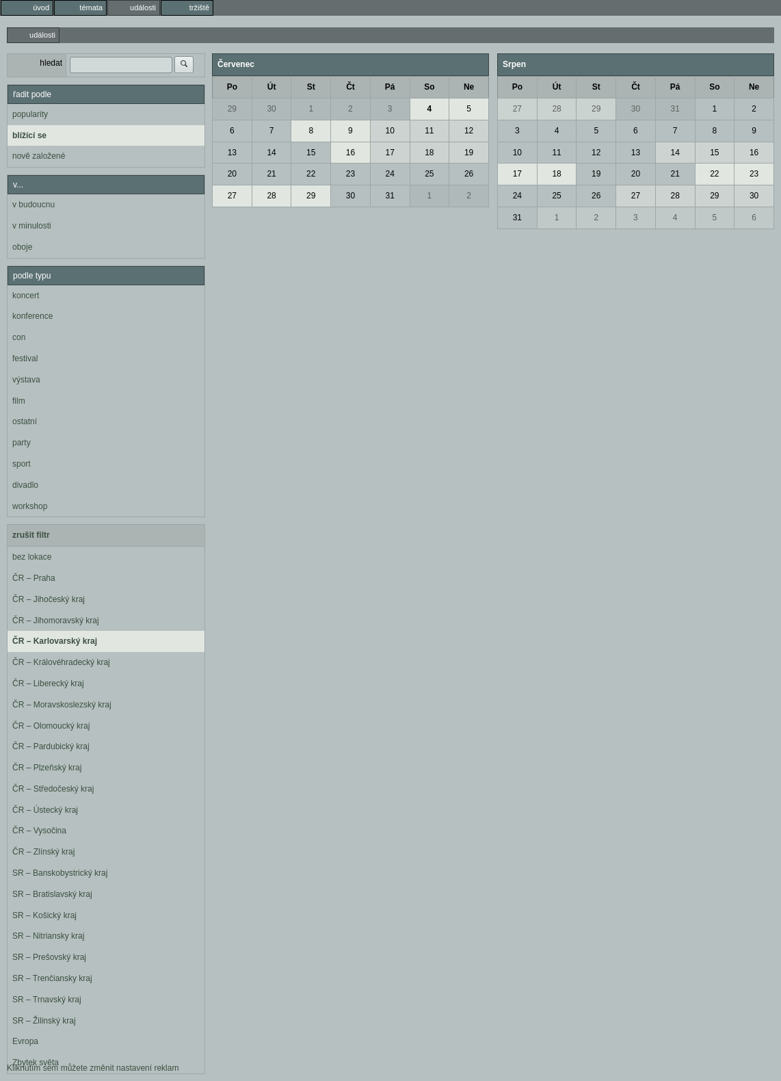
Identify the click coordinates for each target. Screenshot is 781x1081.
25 (429, 174)
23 (350, 174)
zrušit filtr (31, 535)
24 (389, 174)
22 (310, 174)
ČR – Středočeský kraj (53, 789)
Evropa (25, 1041)
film (18, 401)
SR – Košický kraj (44, 915)
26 (468, 174)
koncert (25, 295)
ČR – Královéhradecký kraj (61, 662)
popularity (30, 114)
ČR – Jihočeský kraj (48, 599)
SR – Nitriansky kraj (48, 936)
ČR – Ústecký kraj (45, 810)
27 (232, 195)
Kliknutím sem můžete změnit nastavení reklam (92, 1068)
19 (468, 152)
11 (429, 130)
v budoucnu (33, 204)
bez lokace (31, 557)
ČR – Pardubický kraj (51, 746)
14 (271, 152)
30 (271, 109)
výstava (26, 380)
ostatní (24, 421)
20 (232, 174)
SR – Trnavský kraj (46, 999)
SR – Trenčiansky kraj (52, 978)
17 (389, 152)
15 (310, 152)
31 (389, 195)
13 (232, 152)
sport (21, 464)
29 (232, 109)
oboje (22, 247)
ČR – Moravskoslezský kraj (61, 704)
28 (271, 195)
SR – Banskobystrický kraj (59, 873)
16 (350, 152)
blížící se (29, 135)
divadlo (25, 485)
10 (389, 130)
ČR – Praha (33, 578)
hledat (51, 63)
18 (429, 152)
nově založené (38, 156)
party (21, 442)
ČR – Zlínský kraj (43, 852)
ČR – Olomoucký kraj (51, 726)
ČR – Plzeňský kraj (46, 767)
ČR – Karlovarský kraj (54, 641)
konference (32, 316)
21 (271, 174)
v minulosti (31, 226)
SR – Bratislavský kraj (52, 894)
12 (468, 130)
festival (25, 358)
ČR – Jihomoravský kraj (55, 620)
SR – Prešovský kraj (49, 957)
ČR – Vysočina (39, 830)
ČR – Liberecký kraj (48, 683)
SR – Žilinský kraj (44, 1021)
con (18, 337)
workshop (29, 506)
